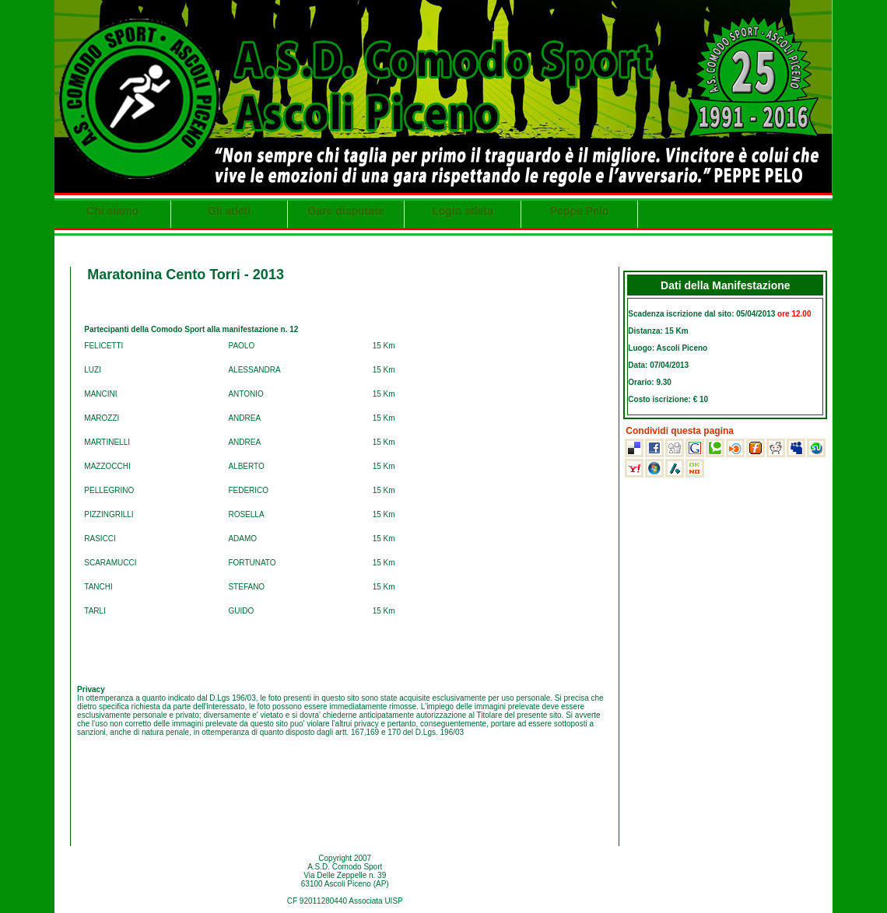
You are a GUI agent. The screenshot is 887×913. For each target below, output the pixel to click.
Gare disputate (345, 211)
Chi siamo (112, 211)
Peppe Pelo (579, 211)
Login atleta (462, 211)
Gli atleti (229, 211)
